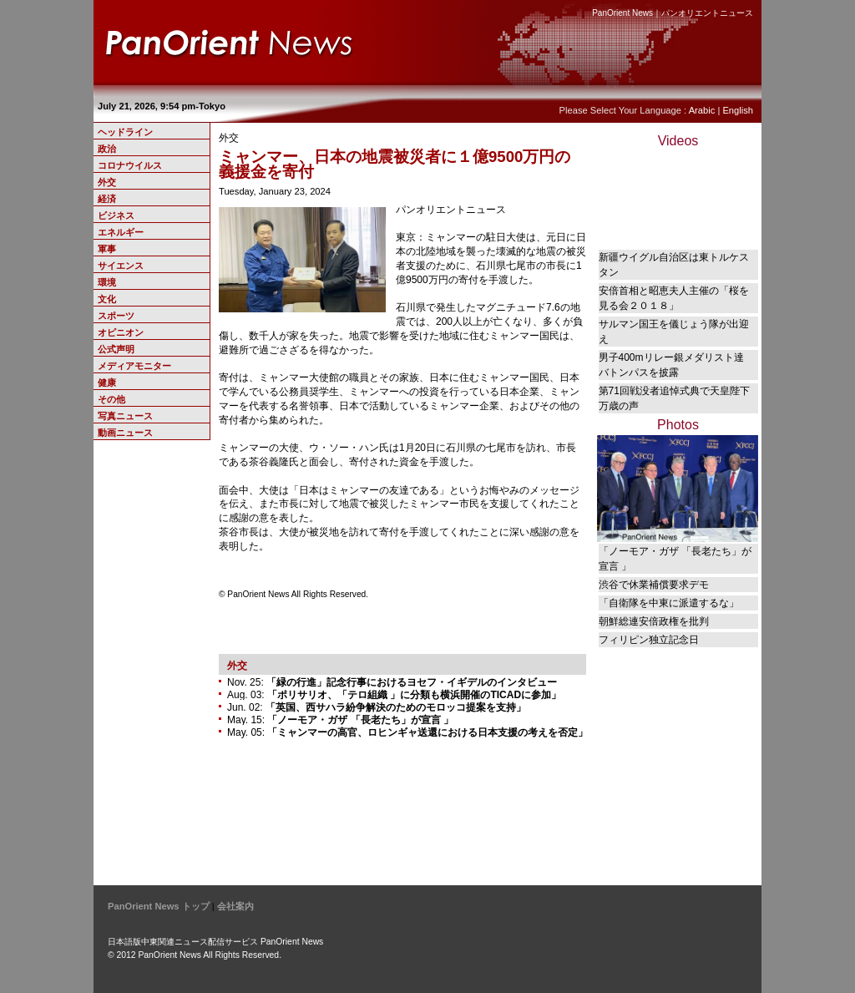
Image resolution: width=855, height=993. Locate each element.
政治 (107, 149)
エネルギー (121, 232)
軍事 (107, 249)
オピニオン (121, 332)
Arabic (702, 110)
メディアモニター (134, 366)
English (737, 110)
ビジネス (116, 215)
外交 (107, 182)
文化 (107, 299)
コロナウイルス (130, 165)
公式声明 (116, 349)
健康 (107, 382)
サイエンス (121, 266)
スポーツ (116, 316)
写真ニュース (125, 416)
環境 (107, 282)
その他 (111, 399)
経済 (107, 199)
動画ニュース (125, 433)
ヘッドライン (125, 132)
